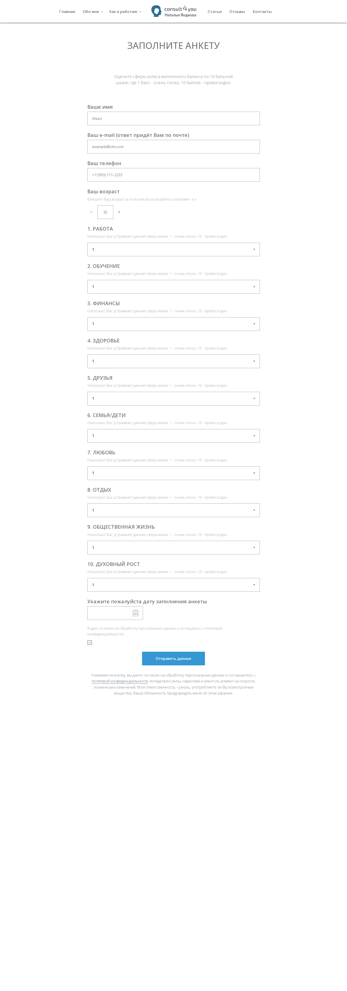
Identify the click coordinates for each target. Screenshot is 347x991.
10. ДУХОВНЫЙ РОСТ (113, 564)
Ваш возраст (103, 191)
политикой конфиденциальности (120, 681)
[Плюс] (119, 212)
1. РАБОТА (100, 228)
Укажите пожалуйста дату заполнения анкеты (147, 601)
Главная (67, 11)
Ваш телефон (104, 163)
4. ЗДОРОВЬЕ (103, 340)
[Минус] (91, 212)
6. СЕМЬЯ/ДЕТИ (106, 415)
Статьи (215, 11)
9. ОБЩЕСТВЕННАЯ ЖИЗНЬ (121, 526)
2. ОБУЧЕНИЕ (103, 265)
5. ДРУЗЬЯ (100, 377)
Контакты (262, 11)
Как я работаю (123, 11)
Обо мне (91, 11)
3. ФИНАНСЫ (103, 303)
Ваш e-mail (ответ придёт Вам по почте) (138, 134)
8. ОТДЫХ (99, 489)
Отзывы (237, 11)
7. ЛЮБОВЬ (101, 452)
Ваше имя (100, 106)
